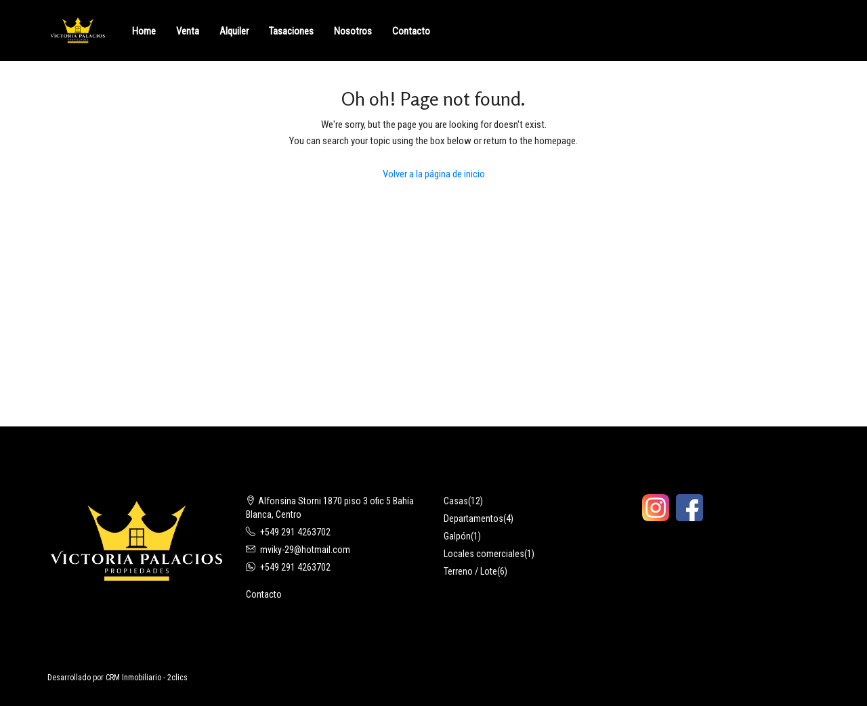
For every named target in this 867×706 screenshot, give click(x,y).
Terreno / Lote (470, 571)
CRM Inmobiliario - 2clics (147, 677)
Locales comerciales (484, 553)
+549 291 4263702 (295, 532)
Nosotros (353, 31)
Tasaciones (291, 31)
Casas (456, 500)
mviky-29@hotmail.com (305, 549)
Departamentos (473, 518)
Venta (187, 31)
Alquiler (234, 31)
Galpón (457, 536)
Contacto (411, 31)
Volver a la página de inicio (434, 174)
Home (144, 31)
